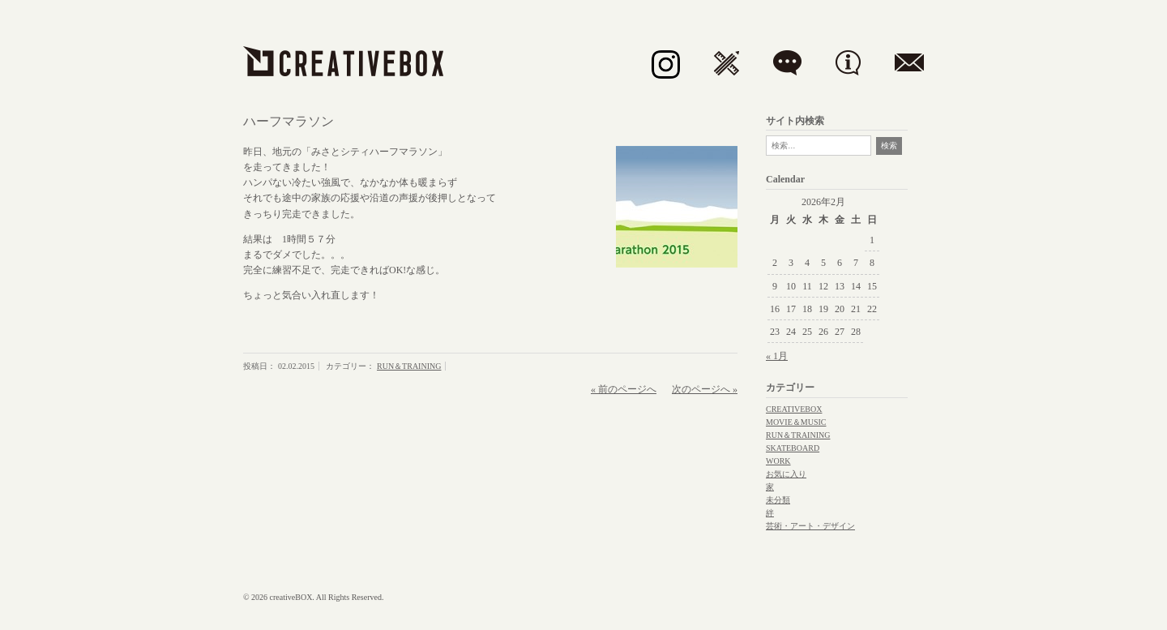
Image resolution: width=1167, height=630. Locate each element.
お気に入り (786, 473)
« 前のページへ (623, 389)
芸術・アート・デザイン (810, 525)
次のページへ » (704, 389)
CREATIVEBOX (794, 409)
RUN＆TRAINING (409, 366)
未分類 (778, 499)
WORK (778, 460)
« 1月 (777, 356)
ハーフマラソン (288, 121)
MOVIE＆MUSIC (796, 422)
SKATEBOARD (792, 448)
